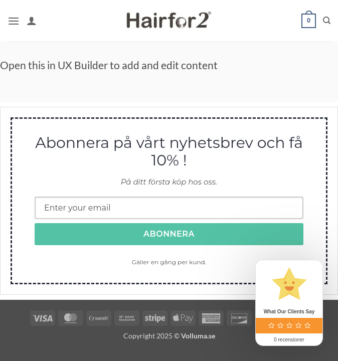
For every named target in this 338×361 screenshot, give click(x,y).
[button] (14, 21)
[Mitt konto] (32, 21)
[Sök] (326, 20)
